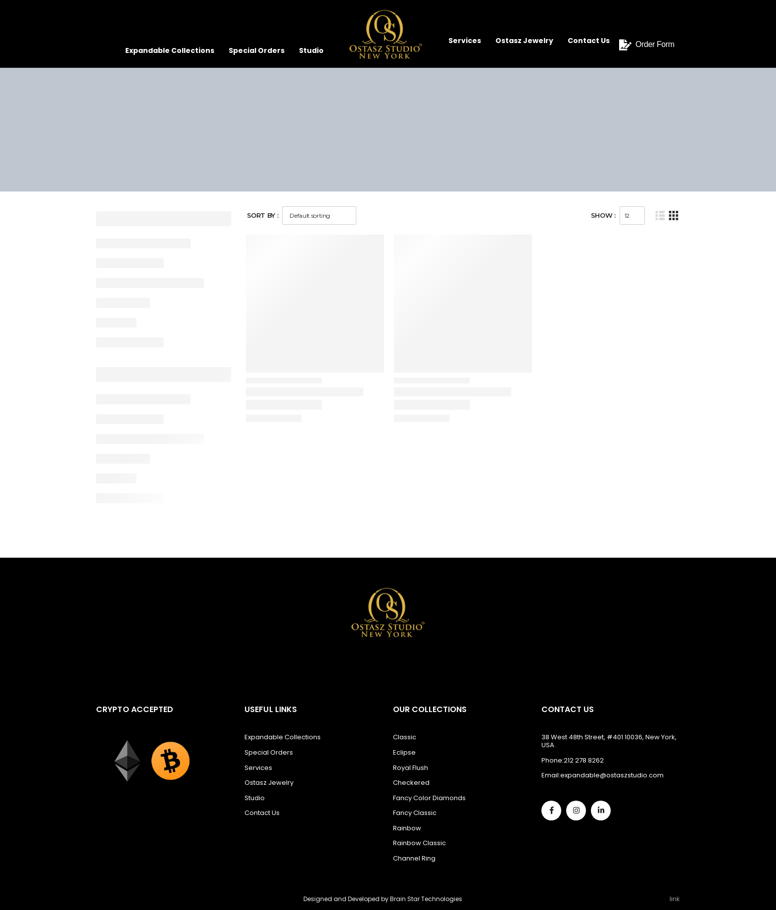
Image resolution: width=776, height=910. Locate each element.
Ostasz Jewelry (524, 41)
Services (464, 41)
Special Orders (257, 50)
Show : (603, 215)
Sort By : (263, 215)
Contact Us (589, 41)
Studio (311, 50)
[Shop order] (319, 215)
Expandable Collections (169, 50)
